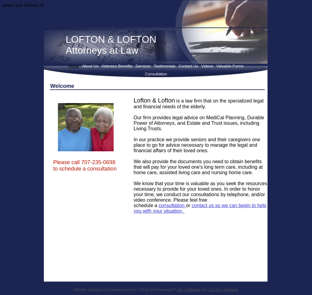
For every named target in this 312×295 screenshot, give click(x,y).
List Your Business (223, 290)
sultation (176, 205)
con (162, 205)
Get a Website (188, 290)
